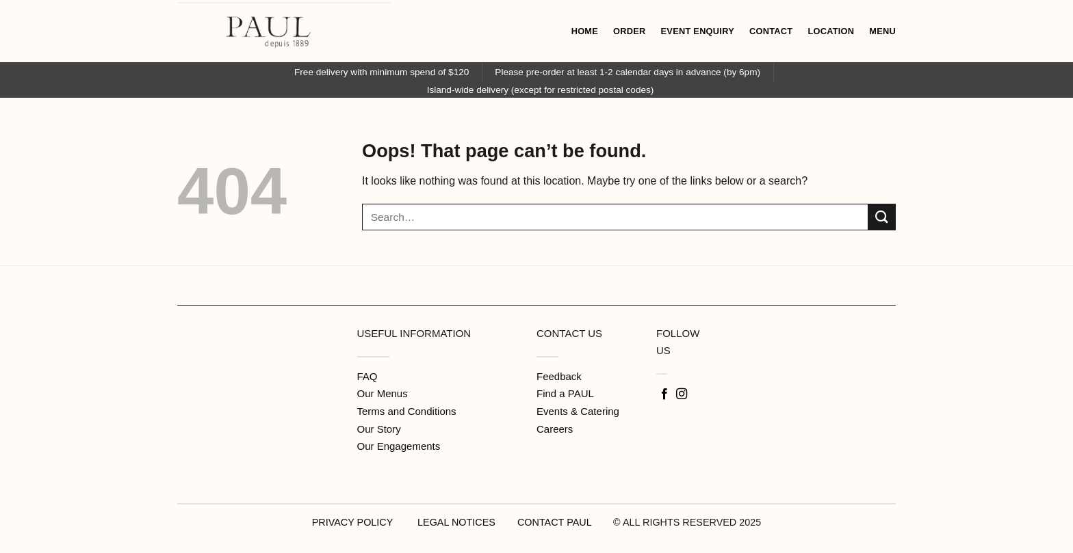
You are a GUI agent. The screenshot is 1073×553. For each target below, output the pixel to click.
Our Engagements (399, 446)
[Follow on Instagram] (681, 394)
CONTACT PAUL (554, 522)
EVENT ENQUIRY (697, 31)
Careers (554, 429)
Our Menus (382, 393)
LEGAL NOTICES (456, 522)
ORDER (629, 31)
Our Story (379, 429)
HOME (584, 31)
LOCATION (830, 31)
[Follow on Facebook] (664, 394)
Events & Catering (577, 411)
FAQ (367, 376)
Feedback (559, 376)
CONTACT (770, 31)
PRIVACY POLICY (352, 522)
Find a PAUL (565, 393)
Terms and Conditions (406, 411)
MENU (882, 31)
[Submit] (882, 217)
